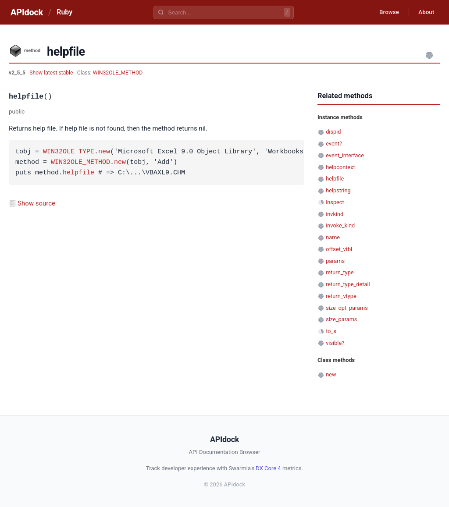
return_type (339, 272)
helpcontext (340, 167)
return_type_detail (348, 284)
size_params (341, 319)
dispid (333, 131)
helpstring (338, 190)
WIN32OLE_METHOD (118, 73)
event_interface (345, 155)
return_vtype (341, 296)
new (104, 152)
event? (334, 143)
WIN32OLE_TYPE (68, 152)
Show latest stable (51, 73)
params (335, 261)
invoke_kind (340, 225)
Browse (385, 12)
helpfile (78, 173)
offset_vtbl (339, 249)
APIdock (27, 12)
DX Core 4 (268, 468)
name (333, 237)
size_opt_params (347, 308)
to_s (331, 331)
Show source (36, 203)
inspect (335, 202)
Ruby (64, 12)
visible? (335, 343)
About (425, 12)
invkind (334, 214)
